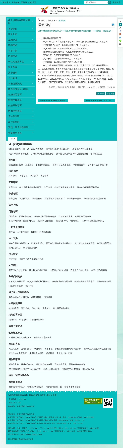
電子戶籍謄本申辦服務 (19, 154)
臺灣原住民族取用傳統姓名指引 (98, 349)
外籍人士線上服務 (51, 369)
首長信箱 (13, 187)
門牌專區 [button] (12, 56)
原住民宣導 (14, 349)
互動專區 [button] (12, 39)
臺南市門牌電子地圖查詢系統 (22, 221)
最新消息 (62, 21)
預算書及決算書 (16, 286)
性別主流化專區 (104, 281)
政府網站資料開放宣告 (18, 395)
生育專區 (23, 320)
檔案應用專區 (15, 382)
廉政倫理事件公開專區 (62, 281)
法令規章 (13, 254)
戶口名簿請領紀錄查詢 (84, 243)
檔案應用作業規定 (17, 387)
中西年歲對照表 (104, 243)
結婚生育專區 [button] (15, 100)
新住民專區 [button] (13, 122)
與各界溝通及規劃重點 (19, 297)
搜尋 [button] (109, 2)
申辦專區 (13, 193)
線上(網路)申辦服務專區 (21, 144)
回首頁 (24, 2)
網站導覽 (6, 2)
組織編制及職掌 (16, 165)
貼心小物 (36, 308)
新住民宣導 (14, 364)
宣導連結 (47, 308)
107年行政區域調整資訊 (93, 221)
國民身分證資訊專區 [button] (18, 89)
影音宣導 (45, 176)
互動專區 (13, 182)
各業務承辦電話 (43, 165)
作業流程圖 (37, 198)
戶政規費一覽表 (74, 198)
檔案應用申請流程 (35, 387)
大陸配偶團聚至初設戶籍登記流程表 (25, 369)
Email (120, 44)
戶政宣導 (13, 176)
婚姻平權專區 (15, 105)
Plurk (120, 34)
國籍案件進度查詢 (77, 364)
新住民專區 (14, 359)
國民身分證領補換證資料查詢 (59, 243)
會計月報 (29, 286)
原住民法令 (26, 349)
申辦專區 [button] (12, 45)
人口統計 (13, 265)
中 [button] (120, 24)
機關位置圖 (52, 395)
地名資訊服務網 (30, 248)
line (120, 40)
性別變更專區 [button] (15, 111)
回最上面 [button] (110, 94)
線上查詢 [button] (12, 67)
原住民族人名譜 (36, 353)
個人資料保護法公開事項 (38, 281)
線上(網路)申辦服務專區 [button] (19, 22)
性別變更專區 (15, 332)
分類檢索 (16, 2)
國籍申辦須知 (27, 364)
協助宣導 (34, 176)
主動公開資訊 (15, 276)
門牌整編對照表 (65, 216)
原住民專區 (14, 344)
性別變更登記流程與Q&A (20, 337)
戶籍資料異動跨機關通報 (42, 154)
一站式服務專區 (16, 227)
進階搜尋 (117, 2)
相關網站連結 (88, 369)
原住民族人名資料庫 (18, 353)
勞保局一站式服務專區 (19, 232)
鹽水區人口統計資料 (38, 270)
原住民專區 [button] (13, 116)
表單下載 (12, 50)
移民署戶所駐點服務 (71, 369)
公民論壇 (48, 187)
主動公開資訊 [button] (15, 83)
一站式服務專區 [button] (16, 61)
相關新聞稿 (36, 297)
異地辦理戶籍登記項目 (54, 198)
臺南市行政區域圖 (45, 221)
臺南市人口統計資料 (79, 270)
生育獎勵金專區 (37, 320)
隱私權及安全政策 (37, 395)
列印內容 (113, 24)
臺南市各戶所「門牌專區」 (68, 221)
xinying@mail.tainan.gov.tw (31, 434)
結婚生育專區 (15, 314)
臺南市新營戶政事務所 (61, 10)
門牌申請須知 (25, 216)
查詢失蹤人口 (15, 248)
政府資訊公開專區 (17, 281)
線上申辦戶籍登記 (35, 149)
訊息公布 (51, 21)
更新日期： (13, 399)
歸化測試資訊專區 (44, 364)
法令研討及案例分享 (43, 337)
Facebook (120, 31)
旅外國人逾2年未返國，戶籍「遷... (98, 100)
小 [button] (120, 21)
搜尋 (86, 2)
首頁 (43, 21)
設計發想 (25, 308)
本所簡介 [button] (12, 29)
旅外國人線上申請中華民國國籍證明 (72, 154)
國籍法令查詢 (60, 364)
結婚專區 (13, 320)
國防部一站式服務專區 (41, 232)
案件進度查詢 (37, 243)
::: (1, 1)
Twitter (120, 37)
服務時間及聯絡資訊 (61, 165)
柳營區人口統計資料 (59, 270)
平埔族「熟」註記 (64, 353)
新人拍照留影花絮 (61, 308)
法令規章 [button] (12, 72)
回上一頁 (100, 94)
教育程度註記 (96, 154)
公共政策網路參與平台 (64, 187)
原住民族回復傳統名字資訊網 (68, 349)
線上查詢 (13, 238)
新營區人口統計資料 (18, 270)
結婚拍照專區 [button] (15, 94)
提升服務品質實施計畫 (98, 165)
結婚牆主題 (14, 308)
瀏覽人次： (13, 403)
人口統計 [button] (12, 78)
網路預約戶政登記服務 (82, 149)
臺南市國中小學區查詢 (19, 243)
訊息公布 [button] (12, 34)
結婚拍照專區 (15, 303)
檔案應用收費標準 (72, 387)
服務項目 (29, 165)
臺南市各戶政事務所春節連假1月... (53, 100)
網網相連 (50, 353)
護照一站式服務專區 (18, 127)
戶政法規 (13, 259)
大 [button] (120, 28)
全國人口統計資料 (99, 270)
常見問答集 (24, 198)
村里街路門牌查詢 (83, 216)
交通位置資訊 (79, 165)
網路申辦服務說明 (17, 149)
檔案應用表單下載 (54, 387)
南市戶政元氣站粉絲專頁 (30, 187)
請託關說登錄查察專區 (84, 281)
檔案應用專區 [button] (15, 133)
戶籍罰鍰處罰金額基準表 (95, 198)
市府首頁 (32, 2)
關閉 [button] (13, 138)
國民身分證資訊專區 (19, 292)
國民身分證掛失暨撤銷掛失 (58, 149)
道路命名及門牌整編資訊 (45, 216)
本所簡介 (13, 160)
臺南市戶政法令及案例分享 (31, 259)
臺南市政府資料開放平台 (88, 187)
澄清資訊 (48, 297)
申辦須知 (13, 198)
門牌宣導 (13, 216)
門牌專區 (13, 211)
